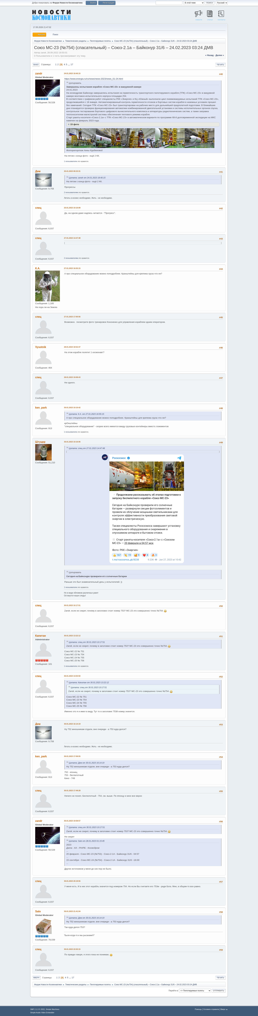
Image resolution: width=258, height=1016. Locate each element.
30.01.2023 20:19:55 (72, 881)
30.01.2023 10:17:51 (72, 605)
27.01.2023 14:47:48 (72, 238)
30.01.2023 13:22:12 (72, 636)
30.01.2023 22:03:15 (72, 949)
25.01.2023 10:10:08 (72, 208)
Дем (37, 171)
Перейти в (173, 990)
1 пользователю (70, 161)
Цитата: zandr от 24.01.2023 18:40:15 (87, 178)
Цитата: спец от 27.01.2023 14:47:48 (87, 448)
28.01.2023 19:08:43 (72, 377)
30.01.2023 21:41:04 (72, 911)
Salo (38, 911)
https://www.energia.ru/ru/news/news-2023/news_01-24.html (93, 79)
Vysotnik (40, 347)
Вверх (36, 978)
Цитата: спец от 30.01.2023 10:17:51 (87, 642)
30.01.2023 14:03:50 (72, 676)
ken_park (41, 407)
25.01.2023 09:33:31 (72, 171)
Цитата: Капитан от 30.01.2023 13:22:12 (89, 682)
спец (38, 207)
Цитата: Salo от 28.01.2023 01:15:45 (86, 841)
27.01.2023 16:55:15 (72, 268)
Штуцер (40, 441)
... (69, 64)
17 (72, 64)
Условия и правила (211, 1009)
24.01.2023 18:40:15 (72, 73)
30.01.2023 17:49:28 (72, 791)
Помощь (198, 1009)
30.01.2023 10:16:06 (72, 442)
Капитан (40, 635)
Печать (220, 65)
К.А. (37, 268)
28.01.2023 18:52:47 (72, 347)
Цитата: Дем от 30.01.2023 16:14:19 (86, 763)
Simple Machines (52, 1009)
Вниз (35, 65)
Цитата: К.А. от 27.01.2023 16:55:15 (86, 414)
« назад (209, 55)
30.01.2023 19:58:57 (72, 821)
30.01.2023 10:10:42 (72, 408)
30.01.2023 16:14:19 (72, 724)
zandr (38, 73)
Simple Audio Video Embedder (42, 1013)
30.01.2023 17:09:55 (72, 756)
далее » (220, 55)
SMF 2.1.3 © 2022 (37, 1009)
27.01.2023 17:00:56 (72, 317)
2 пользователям (71, 192)
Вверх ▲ (224, 1009)
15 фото (74, 124)
